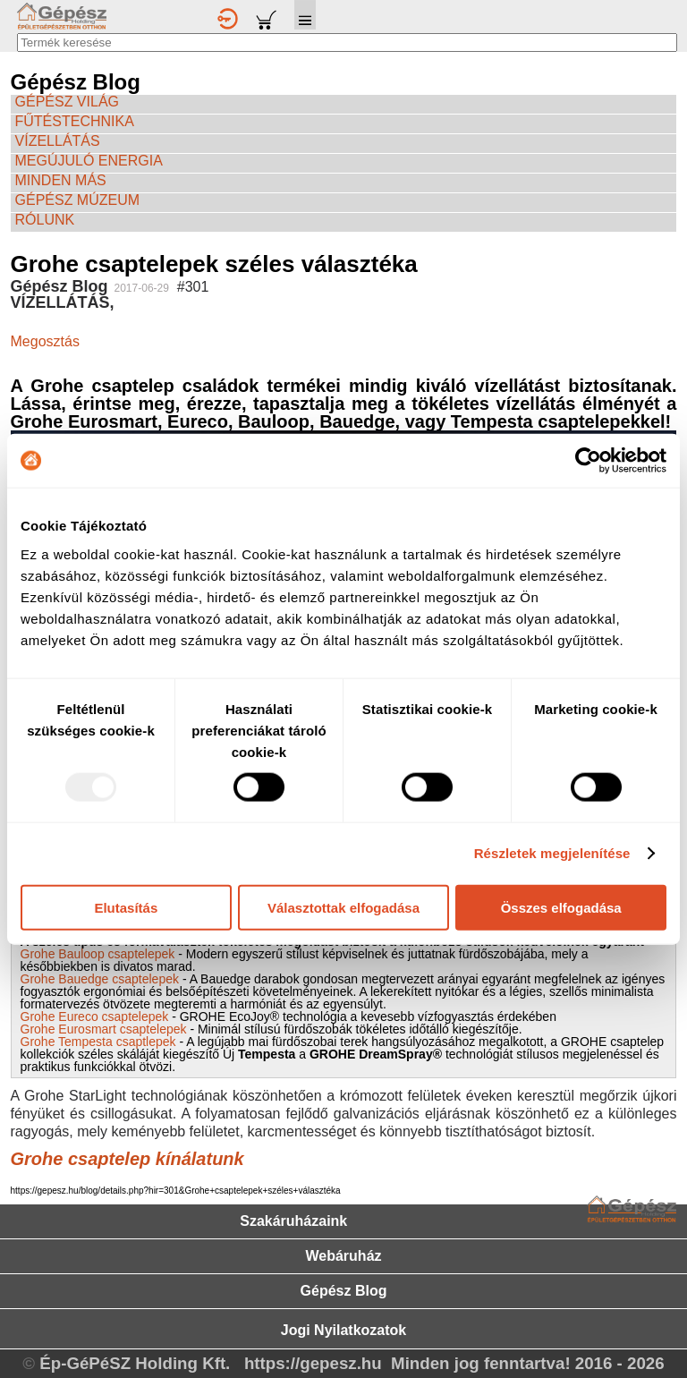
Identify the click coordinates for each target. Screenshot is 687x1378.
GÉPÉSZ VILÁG (67, 101)
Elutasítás (125, 906)
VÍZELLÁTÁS (57, 141)
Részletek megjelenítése (552, 853)
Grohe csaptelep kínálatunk (127, 1159)
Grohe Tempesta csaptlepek (100, 1041)
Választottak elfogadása (343, 906)
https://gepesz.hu (313, 1363)
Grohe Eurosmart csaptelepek (104, 1029)
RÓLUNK (45, 219)
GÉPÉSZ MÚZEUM (77, 200)
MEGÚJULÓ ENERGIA (89, 160)
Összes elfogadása (561, 906)
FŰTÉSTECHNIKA (74, 121)
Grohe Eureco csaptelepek (95, 1016)
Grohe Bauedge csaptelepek (100, 979)
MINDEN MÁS (60, 180)
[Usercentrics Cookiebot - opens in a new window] (588, 460)
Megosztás (45, 341)
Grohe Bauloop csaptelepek (98, 954)
